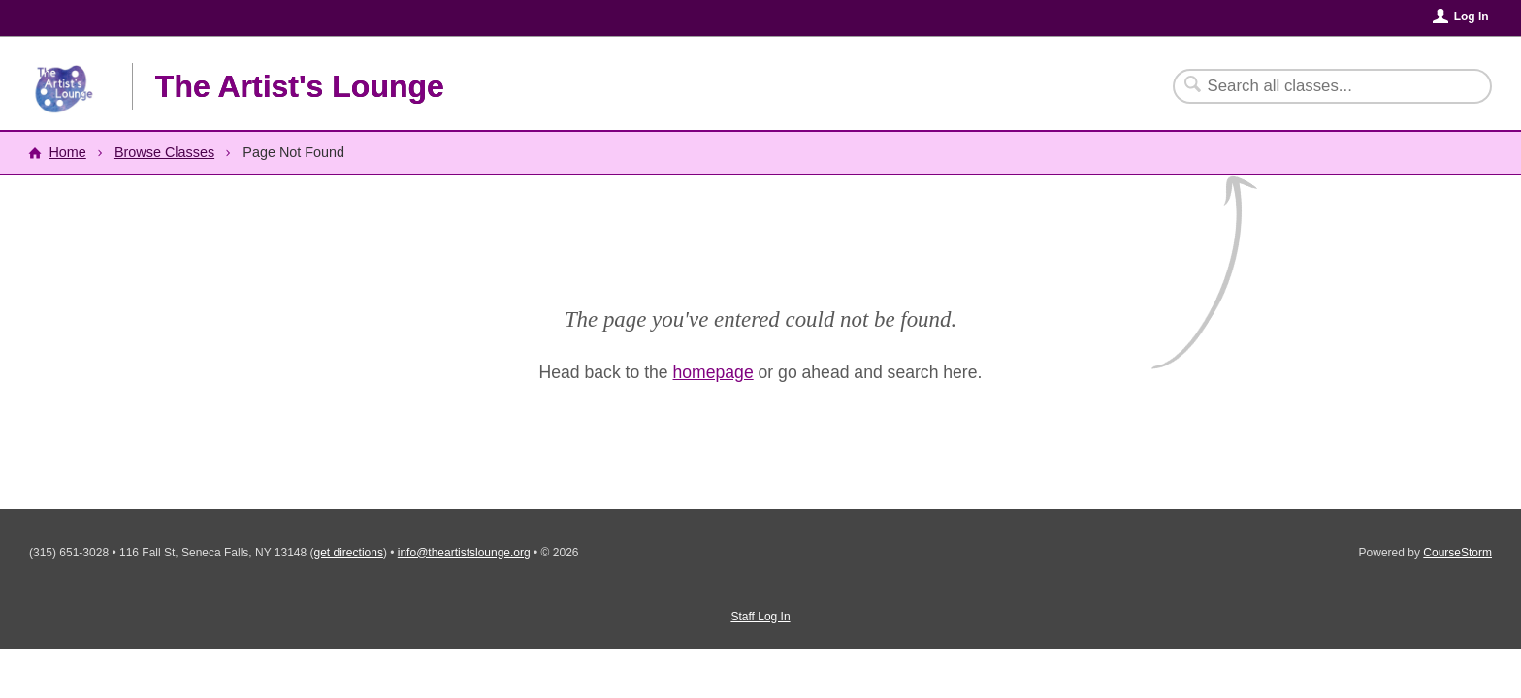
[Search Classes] (1321, 86)
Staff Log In (760, 616)
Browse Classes (164, 152)
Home (67, 152)
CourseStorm (1457, 552)
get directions (348, 552)
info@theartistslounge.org (464, 552)
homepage (713, 372)
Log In (1471, 16)
